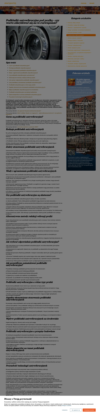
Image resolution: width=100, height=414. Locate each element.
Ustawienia (64, 410)
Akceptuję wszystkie (89, 410)
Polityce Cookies (66, 405)
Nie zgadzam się (76, 410)
